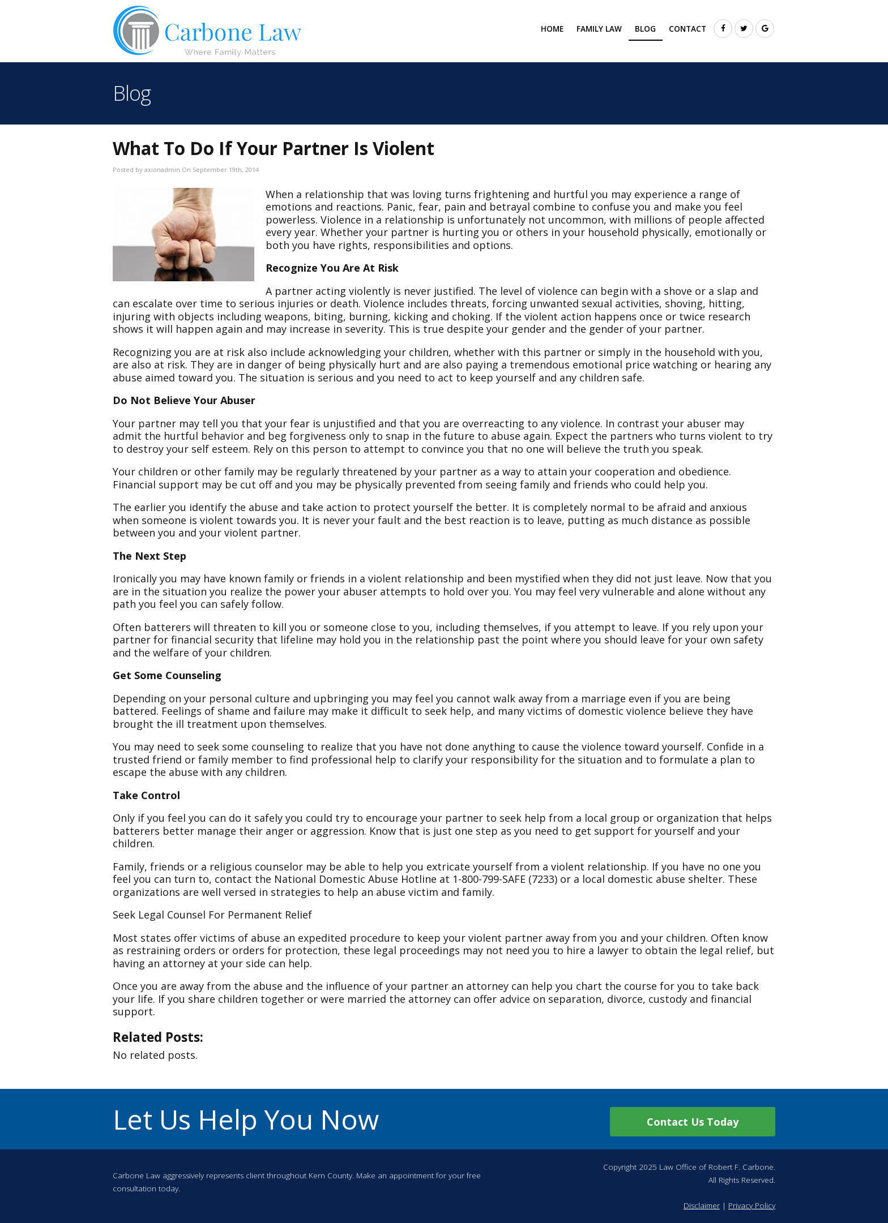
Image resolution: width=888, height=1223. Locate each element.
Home (552, 29)
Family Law (599, 29)
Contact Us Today (692, 1121)
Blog (645, 29)
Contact (687, 29)
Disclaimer (702, 1205)
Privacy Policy (751, 1205)
